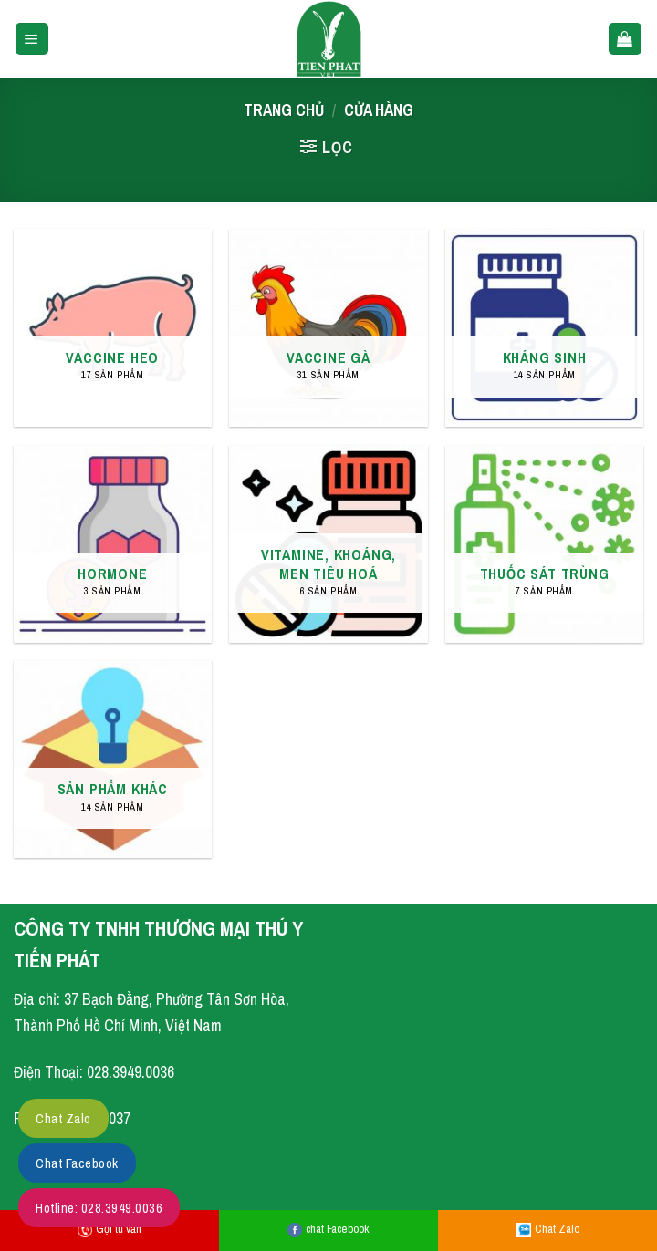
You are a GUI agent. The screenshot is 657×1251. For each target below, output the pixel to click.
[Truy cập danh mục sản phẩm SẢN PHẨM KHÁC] (113, 759)
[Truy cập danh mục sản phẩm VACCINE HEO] (113, 328)
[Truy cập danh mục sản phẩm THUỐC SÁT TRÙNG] (544, 544)
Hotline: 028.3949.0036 (99, 1207)
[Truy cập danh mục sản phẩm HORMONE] (113, 544)
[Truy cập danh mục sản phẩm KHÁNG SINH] (544, 328)
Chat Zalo (547, 1228)
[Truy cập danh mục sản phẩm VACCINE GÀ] (328, 328)
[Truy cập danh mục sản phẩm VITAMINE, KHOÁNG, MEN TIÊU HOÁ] (328, 544)
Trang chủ (284, 109)
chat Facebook (328, 1228)
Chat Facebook (77, 1163)
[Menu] (32, 39)
